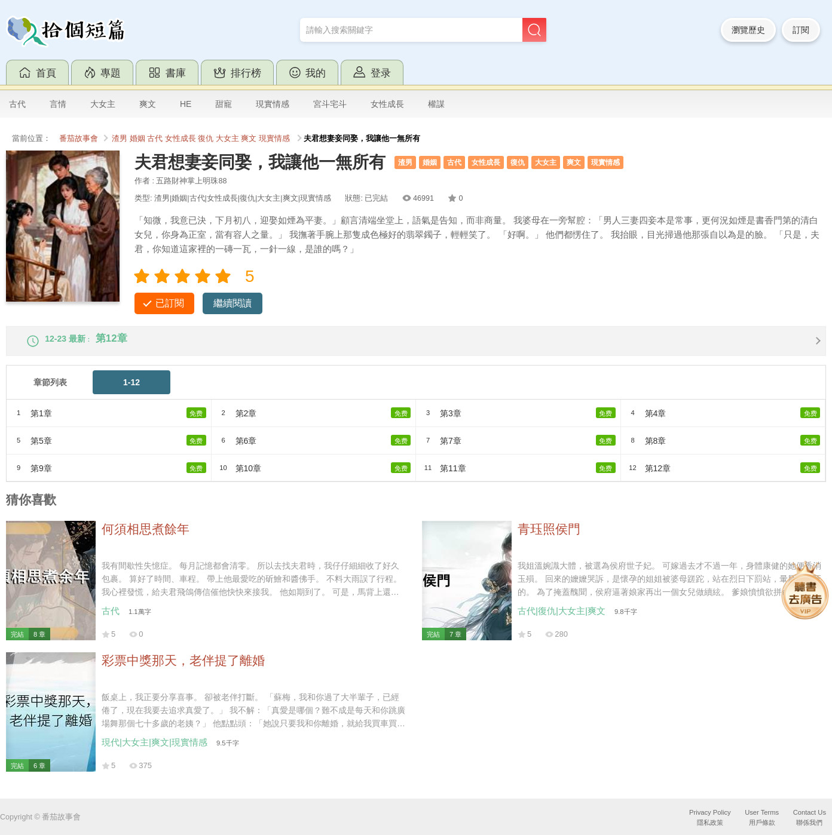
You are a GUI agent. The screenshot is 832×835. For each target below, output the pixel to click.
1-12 (131, 392)
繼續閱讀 (232, 303)
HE (185, 104)
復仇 (205, 138)
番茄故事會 (78, 138)
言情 (58, 104)
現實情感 (272, 104)
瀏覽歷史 (748, 30)
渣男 (119, 138)
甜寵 (223, 104)
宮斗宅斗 (330, 104)
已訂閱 (169, 303)
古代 (17, 104)
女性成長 (387, 104)
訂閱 (801, 30)
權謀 (436, 104)
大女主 (102, 104)
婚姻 (137, 138)
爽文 (147, 104)
